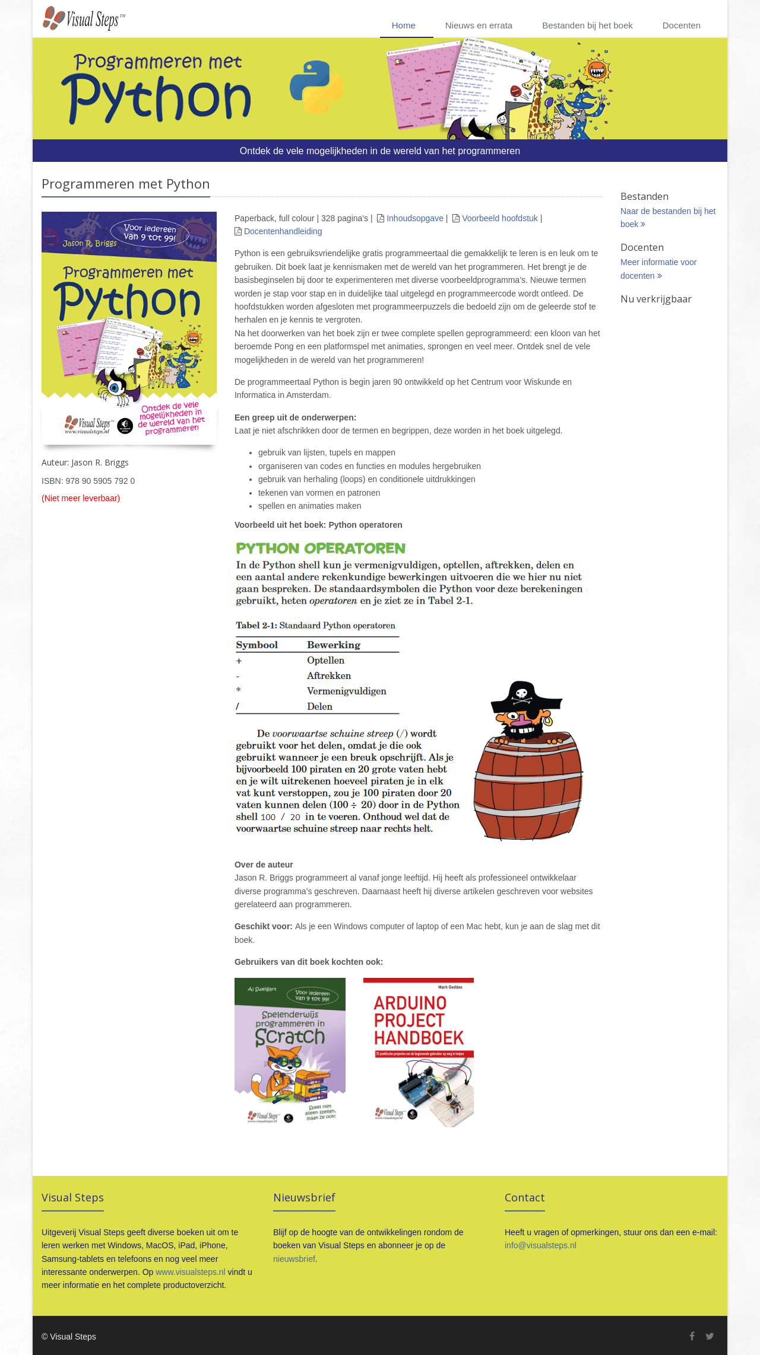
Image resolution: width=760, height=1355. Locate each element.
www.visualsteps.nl (191, 1272)
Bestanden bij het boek (587, 25)
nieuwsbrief (294, 1259)
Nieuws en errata (478, 25)
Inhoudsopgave (415, 218)
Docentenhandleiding (283, 231)
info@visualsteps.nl (541, 1245)
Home (404, 25)
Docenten (682, 25)
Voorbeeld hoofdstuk (500, 218)
